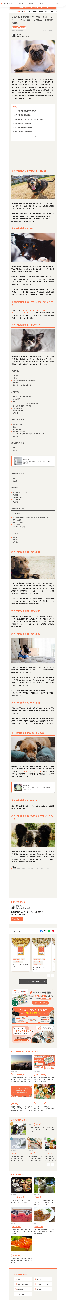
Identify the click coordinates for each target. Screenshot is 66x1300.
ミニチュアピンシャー (28, 313)
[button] (48, 975)
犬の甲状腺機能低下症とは (22, 115)
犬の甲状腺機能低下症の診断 (22, 132)
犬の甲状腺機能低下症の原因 (22, 127)
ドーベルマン (15, 313)
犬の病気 (23, 27)
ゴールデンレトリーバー (45, 310)
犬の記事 (19, 11)
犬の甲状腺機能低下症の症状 (22, 123)
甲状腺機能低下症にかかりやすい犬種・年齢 (28, 119)
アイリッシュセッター (28, 310)
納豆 (41, 771)
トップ (13, 11)
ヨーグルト (34, 771)
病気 (25, 11)
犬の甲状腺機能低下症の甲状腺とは (25, 111)
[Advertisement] (33, 155)
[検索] (63, 3)
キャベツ (27, 771)
